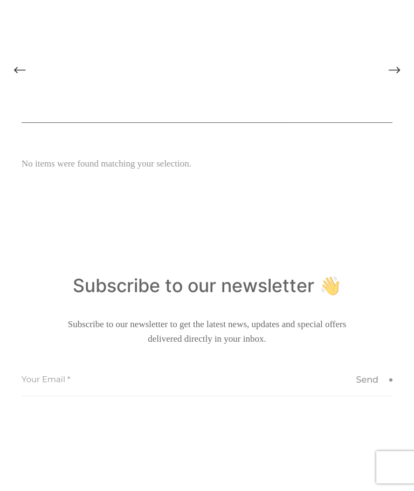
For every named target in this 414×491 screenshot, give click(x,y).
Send (374, 380)
